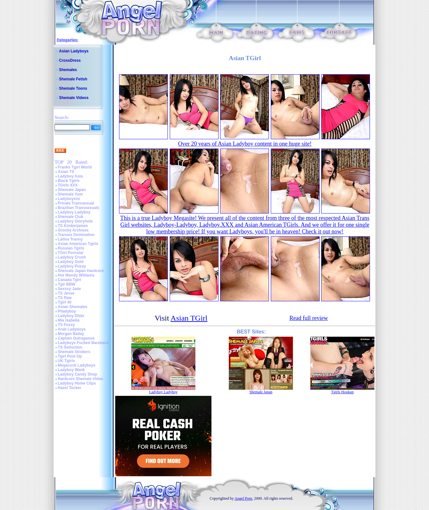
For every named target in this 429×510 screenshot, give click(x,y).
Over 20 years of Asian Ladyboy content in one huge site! (245, 144)
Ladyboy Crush (72, 257)
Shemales (68, 70)
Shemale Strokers (74, 352)
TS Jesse (66, 293)
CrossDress (70, 60)
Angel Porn (243, 498)
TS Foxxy (66, 325)
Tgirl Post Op (70, 356)
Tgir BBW (66, 284)
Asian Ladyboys (74, 51)
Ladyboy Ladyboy (74, 212)
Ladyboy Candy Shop (77, 374)
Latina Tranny (70, 239)
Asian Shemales (72, 307)
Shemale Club (70, 216)
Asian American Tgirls (78, 243)
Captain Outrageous (76, 338)
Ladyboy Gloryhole (75, 221)
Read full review (308, 318)
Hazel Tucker (69, 388)
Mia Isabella (68, 320)
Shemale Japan (72, 189)
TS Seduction (70, 347)
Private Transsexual (76, 203)
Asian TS (66, 171)
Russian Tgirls (71, 248)
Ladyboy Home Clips (77, 383)
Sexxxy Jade (69, 289)
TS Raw (65, 298)
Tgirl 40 (65, 302)
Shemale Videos (74, 98)
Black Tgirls (69, 180)
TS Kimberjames (73, 225)
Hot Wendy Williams (76, 275)
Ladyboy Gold (70, 262)
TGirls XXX (68, 185)
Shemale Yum (70, 194)
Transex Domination (76, 234)
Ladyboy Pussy (72, 266)
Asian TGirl (189, 318)
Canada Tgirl (69, 280)
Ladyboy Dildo (71, 316)
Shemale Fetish (73, 79)
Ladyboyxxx (69, 198)
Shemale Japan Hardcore (81, 271)
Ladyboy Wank (71, 370)
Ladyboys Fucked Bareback (83, 343)
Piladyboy (67, 311)
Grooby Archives (73, 230)
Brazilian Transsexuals (78, 207)
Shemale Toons (73, 88)
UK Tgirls (66, 361)
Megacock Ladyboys (76, 365)
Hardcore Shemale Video (80, 379)
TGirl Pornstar (71, 252)
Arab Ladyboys (72, 329)
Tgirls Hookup (342, 392)
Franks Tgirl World (75, 167)
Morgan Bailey (71, 334)
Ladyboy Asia (70, 176)
